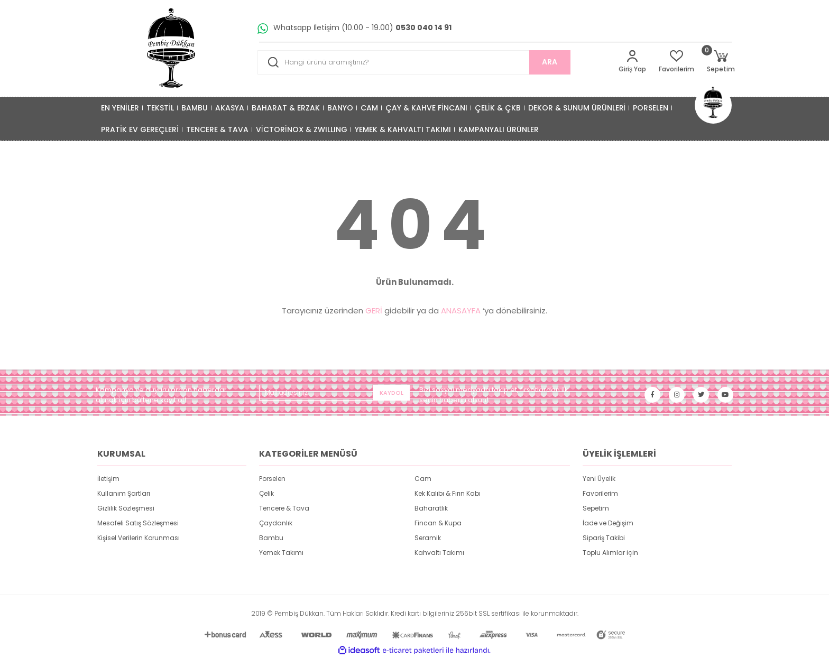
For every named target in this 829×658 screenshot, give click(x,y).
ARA (549, 62)
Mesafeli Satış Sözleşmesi (138, 522)
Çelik (266, 493)
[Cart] (721, 62)
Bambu (271, 537)
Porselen (272, 478)
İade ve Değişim (608, 522)
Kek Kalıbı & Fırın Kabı (447, 493)
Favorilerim (600, 493)
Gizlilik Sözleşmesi (125, 508)
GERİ (373, 310)
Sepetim (596, 508)
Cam (422, 478)
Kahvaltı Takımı (439, 552)
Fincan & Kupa (438, 522)
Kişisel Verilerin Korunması (138, 537)
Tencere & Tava (284, 508)
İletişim (108, 478)
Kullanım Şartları (123, 493)
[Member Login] (632, 62)
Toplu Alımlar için (610, 552)
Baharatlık (431, 508)
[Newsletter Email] (334, 393)
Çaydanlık (275, 522)
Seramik (427, 537)
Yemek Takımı (281, 552)
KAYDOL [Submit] (391, 392)
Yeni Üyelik (599, 478)
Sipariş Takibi (604, 537)
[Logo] (172, 48)
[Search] (413, 62)
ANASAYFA (461, 310)
